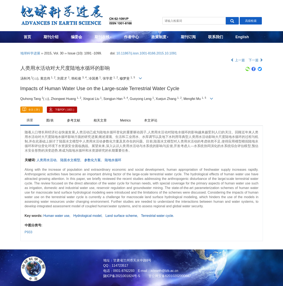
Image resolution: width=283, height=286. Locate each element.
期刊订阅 (188, 37)
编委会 (76, 37)
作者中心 (131, 37)
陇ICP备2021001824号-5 (121, 276)
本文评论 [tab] (150, 120)
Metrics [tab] (125, 120)
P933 (28, 232)
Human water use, (57, 215)
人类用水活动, (47, 160)
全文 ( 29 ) (34, 109)
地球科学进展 (30, 53)
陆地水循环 (113, 160)
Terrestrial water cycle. (157, 215)
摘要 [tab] (30, 120)
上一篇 (238, 60)
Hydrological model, (88, 215)
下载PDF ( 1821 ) (64, 109)
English (242, 37)
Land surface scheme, (122, 215)
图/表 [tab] (50, 120)
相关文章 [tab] (100, 120)
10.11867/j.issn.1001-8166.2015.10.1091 (146, 53)
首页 (27, 37)
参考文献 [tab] (73, 120)
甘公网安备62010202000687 (169, 276)
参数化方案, (93, 160)
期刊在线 (103, 37)
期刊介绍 (51, 37)
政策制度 (159, 37)
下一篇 (256, 60)
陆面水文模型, (71, 160)
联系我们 (215, 37)
